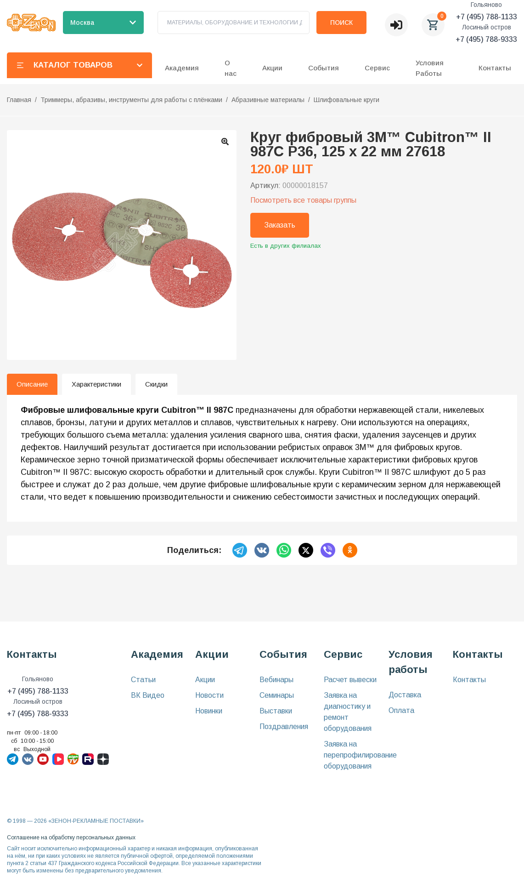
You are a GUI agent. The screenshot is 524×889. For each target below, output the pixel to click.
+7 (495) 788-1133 (486, 17)
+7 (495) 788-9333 (486, 39)
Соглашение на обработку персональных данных (71, 837)
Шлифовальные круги (346, 99)
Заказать (279, 225)
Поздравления (283, 726)
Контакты (495, 68)
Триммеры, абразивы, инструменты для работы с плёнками (131, 99)
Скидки (156, 384)
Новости (209, 695)
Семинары (276, 695)
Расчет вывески (350, 680)
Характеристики (96, 384)
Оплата (401, 710)
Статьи (143, 680)
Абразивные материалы (267, 99)
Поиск (341, 22)
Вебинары (276, 680)
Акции (205, 680)
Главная (19, 99)
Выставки (275, 711)
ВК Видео (147, 695)
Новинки (208, 711)
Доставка (405, 695)
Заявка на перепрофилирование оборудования (360, 755)
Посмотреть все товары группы (303, 200)
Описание (32, 384)
